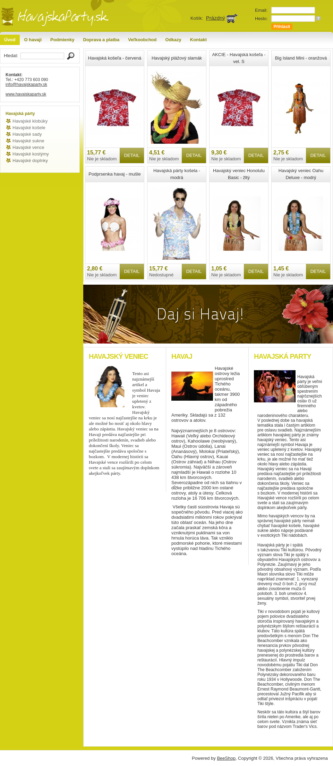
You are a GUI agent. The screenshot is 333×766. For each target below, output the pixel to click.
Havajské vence (28, 147)
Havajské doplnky (30, 160)
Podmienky (62, 39)
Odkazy (173, 39)
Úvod (10, 39)
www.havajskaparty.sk (26, 94)
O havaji (33, 39)
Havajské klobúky (30, 121)
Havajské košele (28, 127)
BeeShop (226, 758)
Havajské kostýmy (30, 154)
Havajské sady (27, 134)
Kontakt (198, 39)
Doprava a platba (101, 39)
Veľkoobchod (142, 39)
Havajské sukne (28, 140)
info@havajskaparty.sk (26, 84)
